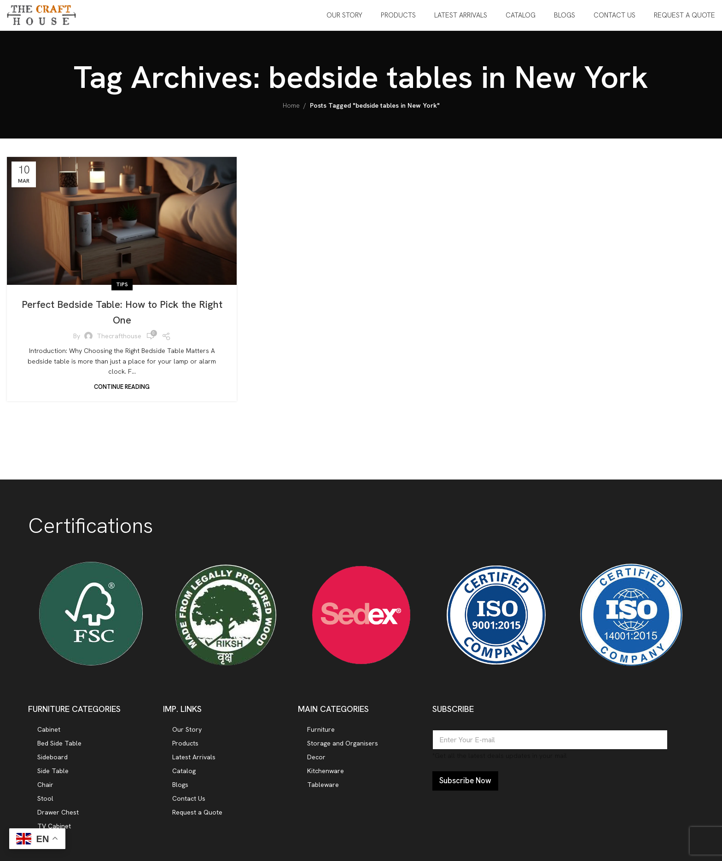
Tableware (323, 791)
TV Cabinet (54, 832)
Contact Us (188, 805)
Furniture (321, 736)
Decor (316, 763)
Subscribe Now (465, 787)
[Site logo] (41, 17)
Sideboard (52, 763)
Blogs (180, 791)
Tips (122, 291)
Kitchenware (325, 777)
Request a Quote (197, 819)
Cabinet (48, 736)
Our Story (187, 736)
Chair (45, 791)
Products (185, 749)
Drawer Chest (58, 819)
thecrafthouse (119, 343)
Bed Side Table (59, 749)
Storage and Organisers (342, 749)
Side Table (53, 777)
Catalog (184, 777)
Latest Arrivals (193, 763)
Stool (45, 805)
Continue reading (122, 393)
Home (291, 112)
